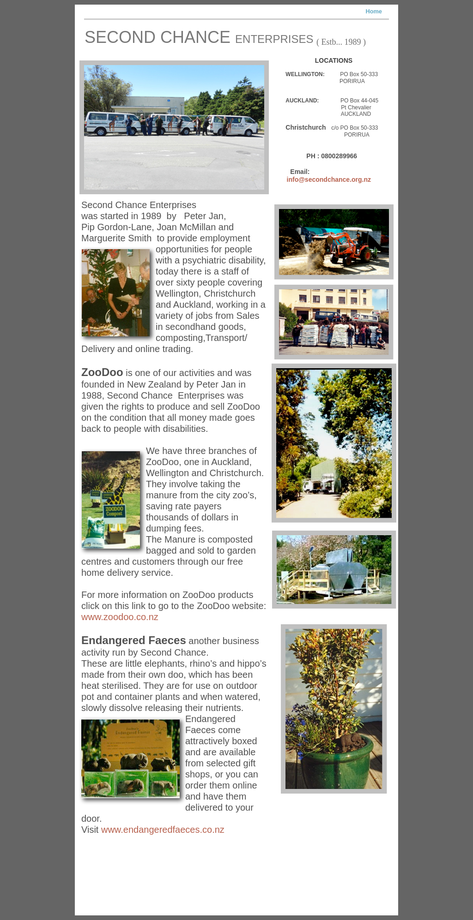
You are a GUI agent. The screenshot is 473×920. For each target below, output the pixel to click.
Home (373, 11)
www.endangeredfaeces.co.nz (162, 829)
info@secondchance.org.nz (329, 179)
